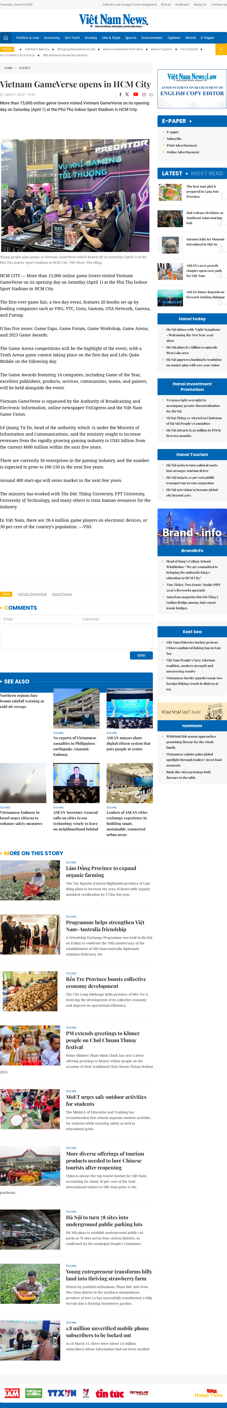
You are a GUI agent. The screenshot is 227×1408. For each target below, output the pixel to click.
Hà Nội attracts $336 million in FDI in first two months (193, 433)
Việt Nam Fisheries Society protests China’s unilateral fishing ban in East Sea (193, 648)
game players (62, 594)
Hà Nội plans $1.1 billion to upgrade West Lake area (192, 350)
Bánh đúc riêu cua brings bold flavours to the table (188, 803)
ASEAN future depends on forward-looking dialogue (205, 294)
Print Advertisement (182, 145)
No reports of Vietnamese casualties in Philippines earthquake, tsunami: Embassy (74, 746)
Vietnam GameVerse (32, 594)
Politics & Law (27, 37)
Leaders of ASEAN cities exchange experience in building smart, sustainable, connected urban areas (127, 823)
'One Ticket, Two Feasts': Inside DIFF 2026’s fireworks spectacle (193, 587)
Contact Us (219, 4)
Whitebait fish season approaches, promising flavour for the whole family (191, 770)
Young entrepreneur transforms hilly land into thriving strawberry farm (109, 1275)
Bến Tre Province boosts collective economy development (106, 982)
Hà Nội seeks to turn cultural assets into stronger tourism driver (192, 468)
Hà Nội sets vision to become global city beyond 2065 (192, 492)
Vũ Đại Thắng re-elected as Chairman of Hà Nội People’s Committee (194, 421)
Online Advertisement (183, 152)
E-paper (174, 121)
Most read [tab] (207, 173)
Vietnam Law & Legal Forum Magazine (130, 4)
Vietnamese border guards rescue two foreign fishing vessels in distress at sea (194, 683)
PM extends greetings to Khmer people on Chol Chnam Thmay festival (103, 1040)
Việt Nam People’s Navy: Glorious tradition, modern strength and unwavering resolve (190, 665)
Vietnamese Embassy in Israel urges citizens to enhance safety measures (21, 818)
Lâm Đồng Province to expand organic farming (101, 871)
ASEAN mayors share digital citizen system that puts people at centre (129, 743)
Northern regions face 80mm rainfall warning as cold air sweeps (22, 701)
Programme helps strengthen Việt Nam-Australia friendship (105, 926)
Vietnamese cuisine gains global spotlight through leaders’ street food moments (194, 788)
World (191, 37)
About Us (200, 4)
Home (8, 68)
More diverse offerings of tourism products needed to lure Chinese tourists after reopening (105, 1160)
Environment (152, 37)
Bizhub (166, 4)
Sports (130, 37)
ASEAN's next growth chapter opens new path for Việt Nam (204, 270)
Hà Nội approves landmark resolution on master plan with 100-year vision (194, 362)
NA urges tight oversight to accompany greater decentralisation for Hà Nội (193, 405)
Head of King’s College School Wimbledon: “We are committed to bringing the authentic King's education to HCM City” (192, 569)
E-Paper (207, 37)
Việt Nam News (113, 20)
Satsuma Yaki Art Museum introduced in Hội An (205, 241)
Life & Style (111, 37)
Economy (52, 37)
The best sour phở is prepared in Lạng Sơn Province (202, 191)
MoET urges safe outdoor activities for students (106, 1100)
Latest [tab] (172, 173)
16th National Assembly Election (65, 55)
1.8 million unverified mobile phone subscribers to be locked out (107, 1332)
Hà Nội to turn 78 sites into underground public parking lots (104, 1221)
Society (91, 37)
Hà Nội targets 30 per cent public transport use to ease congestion (190, 480)
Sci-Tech (72, 37)
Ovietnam (182, 4)
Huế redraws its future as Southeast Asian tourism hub (204, 218)
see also (16, 681)
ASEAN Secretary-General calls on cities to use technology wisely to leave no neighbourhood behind (75, 820)
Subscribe (174, 138)
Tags (6, 594)
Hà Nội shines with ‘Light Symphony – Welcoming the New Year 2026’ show (193, 335)
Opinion (173, 37)
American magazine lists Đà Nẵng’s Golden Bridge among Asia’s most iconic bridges (192, 602)
